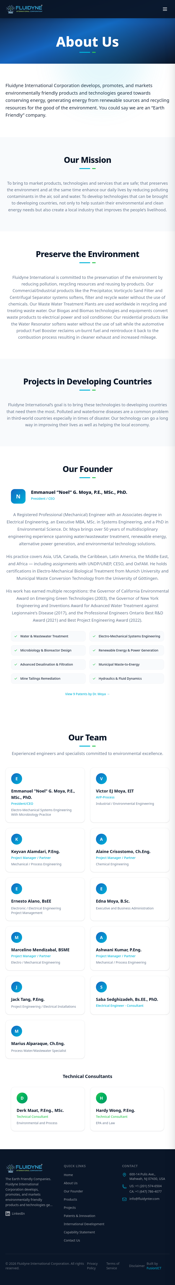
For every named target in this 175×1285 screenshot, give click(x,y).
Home (68, 1175)
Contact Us (72, 1240)
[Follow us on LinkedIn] (15, 1213)
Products (70, 1199)
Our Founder (73, 1191)
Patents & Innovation (79, 1216)
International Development (84, 1224)
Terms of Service (112, 1265)
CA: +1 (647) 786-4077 (145, 1191)
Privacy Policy (92, 1265)
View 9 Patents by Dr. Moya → (87, 694)
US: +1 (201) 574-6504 (145, 1186)
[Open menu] (165, 9)
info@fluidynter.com (144, 1199)
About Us (70, 1183)
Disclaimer (137, 1266)
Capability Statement (79, 1232)
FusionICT (154, 1268)
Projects (70, 1207)
